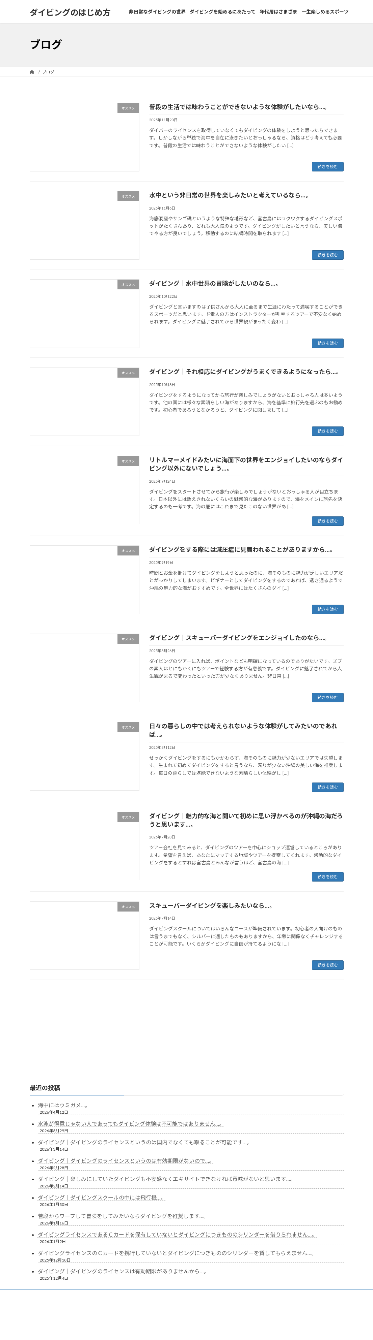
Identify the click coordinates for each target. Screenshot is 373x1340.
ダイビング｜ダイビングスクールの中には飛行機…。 (102, 1135)
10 (210, 997)
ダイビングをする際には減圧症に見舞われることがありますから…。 (242, 549)
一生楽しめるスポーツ (275, 1233)
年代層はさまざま (225, 1233)
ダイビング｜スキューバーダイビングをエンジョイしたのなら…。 (239, 637)
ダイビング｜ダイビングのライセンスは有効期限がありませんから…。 (123, 1209)
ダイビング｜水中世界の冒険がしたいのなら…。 (215, 283)
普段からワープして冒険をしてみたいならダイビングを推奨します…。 (123, 1154)
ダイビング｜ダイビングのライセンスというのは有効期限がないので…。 (126, 1098)
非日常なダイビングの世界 (101, 1233)
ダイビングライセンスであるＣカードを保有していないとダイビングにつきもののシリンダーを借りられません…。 (177, 1172)
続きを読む (328, 166)
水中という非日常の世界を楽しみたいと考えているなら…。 (230, 195)
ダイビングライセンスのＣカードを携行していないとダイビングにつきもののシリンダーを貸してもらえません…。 (177, 1191)
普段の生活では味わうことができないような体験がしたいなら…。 (239, 106)
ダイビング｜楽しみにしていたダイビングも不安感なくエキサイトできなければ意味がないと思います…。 (167, 1117)
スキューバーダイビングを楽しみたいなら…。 (212, 905)
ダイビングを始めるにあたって (167, 1233)
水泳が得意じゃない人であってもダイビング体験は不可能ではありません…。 (131, 1061)
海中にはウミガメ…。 (64, 1043)
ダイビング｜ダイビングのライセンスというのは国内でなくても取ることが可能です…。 (145, 1080)
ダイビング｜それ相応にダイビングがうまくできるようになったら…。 (245, 371)
